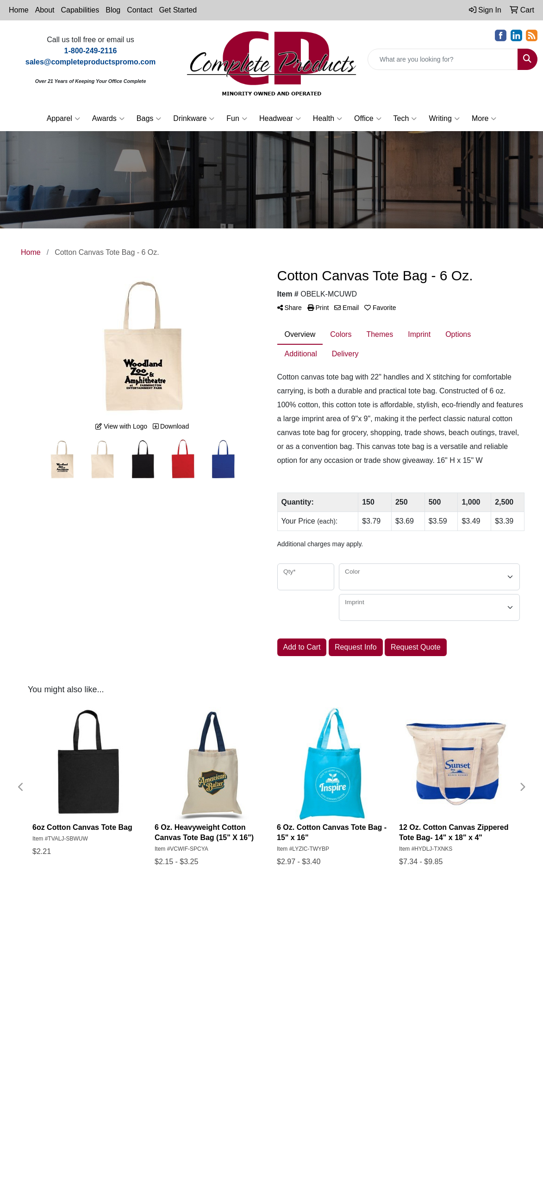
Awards (108, 118)
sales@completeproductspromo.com (93, 1017)
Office (367, 118)
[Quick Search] (443, 59)
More (484, 118)
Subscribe (421, 1067)
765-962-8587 (56, 1006)
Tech (405, 118)
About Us (211, 950)
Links (255, 963)
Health (327, 118)
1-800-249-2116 (111, 1006)
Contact (139, 10)
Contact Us (214, 963)
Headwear (280, 118)
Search (207, 989)
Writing (444, 118)
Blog (113, 10)
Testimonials (267, 950)
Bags (149, 118)
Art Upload (264, 989)
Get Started (178, 10)
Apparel (63, 118)
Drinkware (193, 118)
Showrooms (266, 937)
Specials (210, 976)
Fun (236, 118)
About (45, 10)
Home (19, 10)
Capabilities (80, 10)
